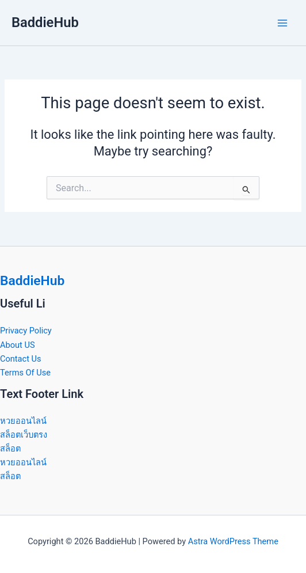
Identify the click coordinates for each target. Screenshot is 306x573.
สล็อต (10, 448)
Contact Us (20, 359)
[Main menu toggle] (282, 23)
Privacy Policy (26, 330)
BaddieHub (45, 22)
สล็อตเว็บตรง (23, 435)
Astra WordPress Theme (233, 541)
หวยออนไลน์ (23, 421)
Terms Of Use (25, 372)
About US (17, 345)
